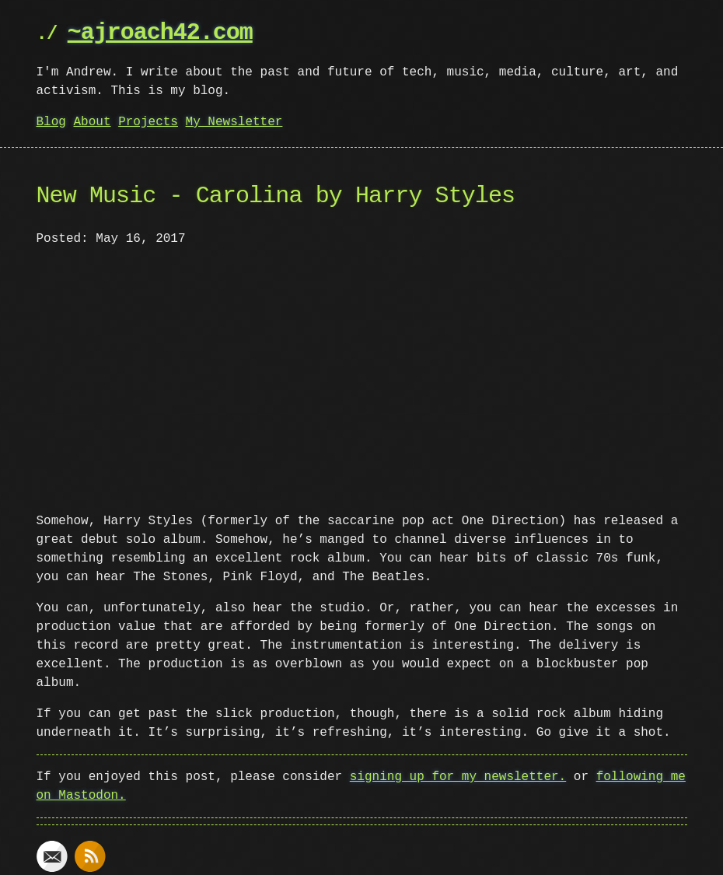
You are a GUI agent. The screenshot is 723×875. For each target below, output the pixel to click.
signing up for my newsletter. (458, 775)
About (92, 122)
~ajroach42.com (160, 33)
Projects (148, 122)
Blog (51, 122)
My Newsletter (234, 122)
